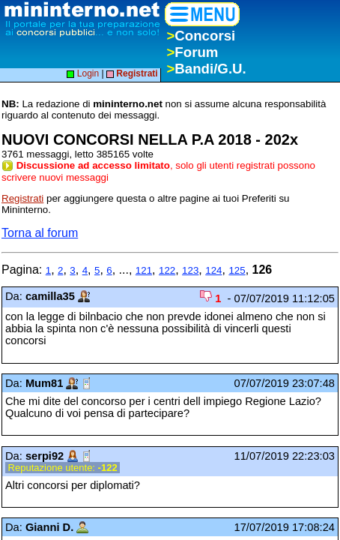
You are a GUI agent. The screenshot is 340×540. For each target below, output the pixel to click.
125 (236, 270)
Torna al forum (39, 232)
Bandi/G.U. (206, 68)
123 (190, 270)
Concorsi (200, 36)
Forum (192, 52)
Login (83, 73)
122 (167, 270)
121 (144, 270)
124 (213, 270)
